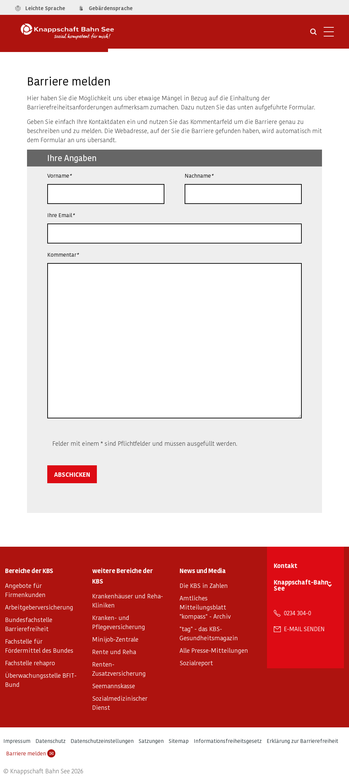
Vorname (59, 175)
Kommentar (62, 254)
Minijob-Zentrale (115, 639)
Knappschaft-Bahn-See (302, 585)
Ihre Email (60, 215)
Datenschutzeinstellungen (102, 740)
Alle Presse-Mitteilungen (214, 650)
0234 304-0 (297, 613)
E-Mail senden (304, 628)
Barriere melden (30, 753)
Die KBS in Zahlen (204, 585)
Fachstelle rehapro (30, 662)
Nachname (199, 175)
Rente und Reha (114, 651)
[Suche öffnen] (313, 34)
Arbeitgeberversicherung (39, 607)
